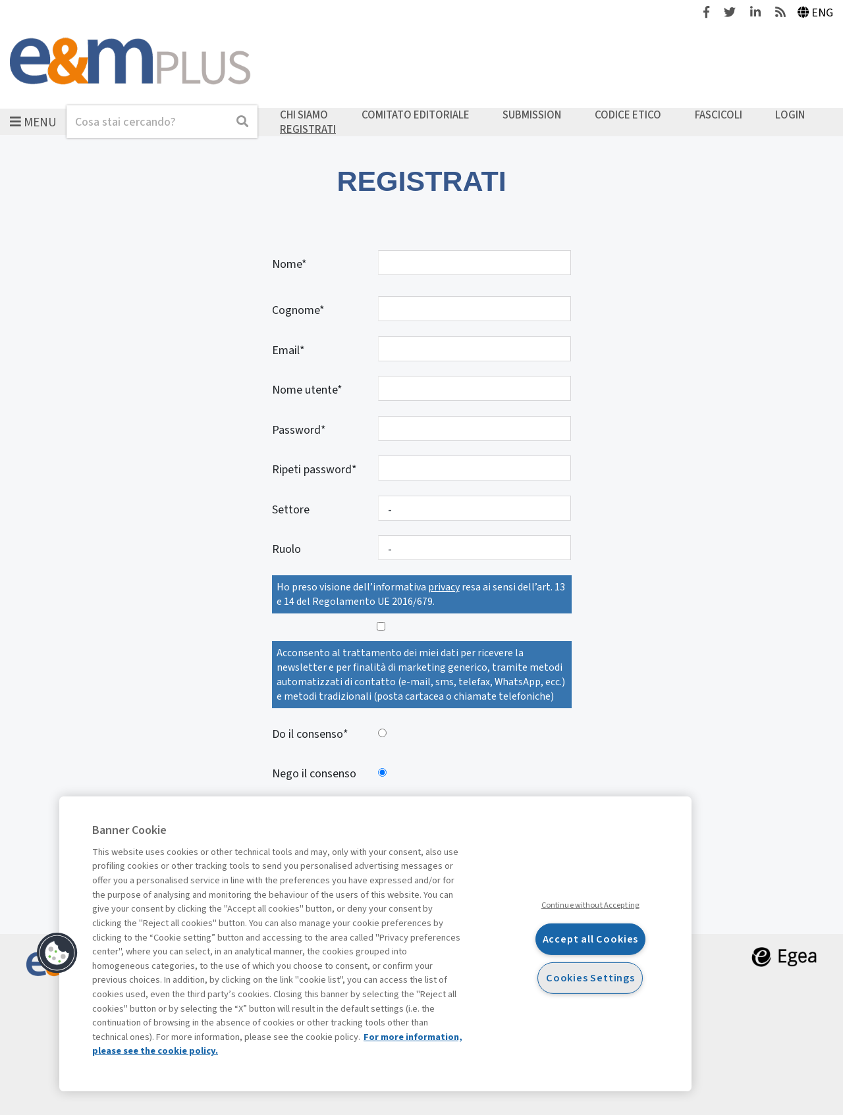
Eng (816, 13)
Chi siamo (304, 115)
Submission (532, 115)
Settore (291, 510)
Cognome (295, 310)
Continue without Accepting (590, 905)
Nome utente (304, 390)
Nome (287, 264)
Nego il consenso (314, 773)
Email (286, 350)
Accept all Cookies (591, 938)
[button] (57, 953)
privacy (444, 587)
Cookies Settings (590, 977)
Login (790, 115)
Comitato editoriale (416, 115)
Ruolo (286, 549)
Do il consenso (307, 734)
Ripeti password (312, 469)
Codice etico (628, 115)
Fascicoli (718, 115)
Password (296, 430)
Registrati (308, 129)
